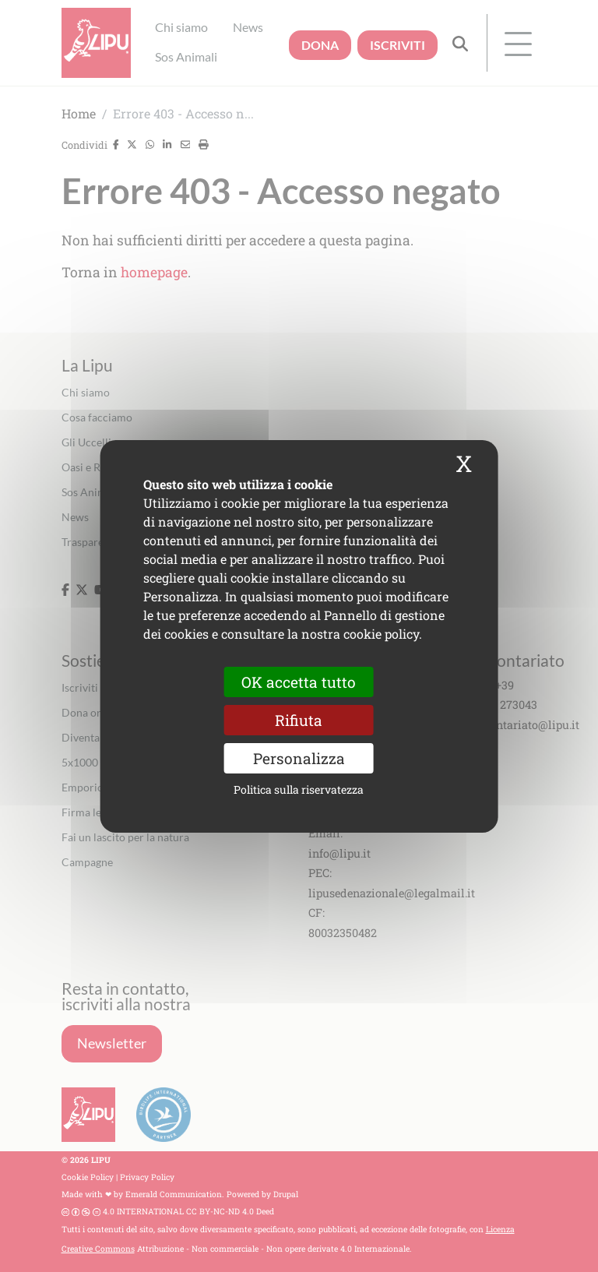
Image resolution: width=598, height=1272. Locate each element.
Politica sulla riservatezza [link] (299, 789)
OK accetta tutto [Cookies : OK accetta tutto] (298, 681)
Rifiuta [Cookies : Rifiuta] (298, 719)
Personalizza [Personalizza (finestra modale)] (299, 758)
